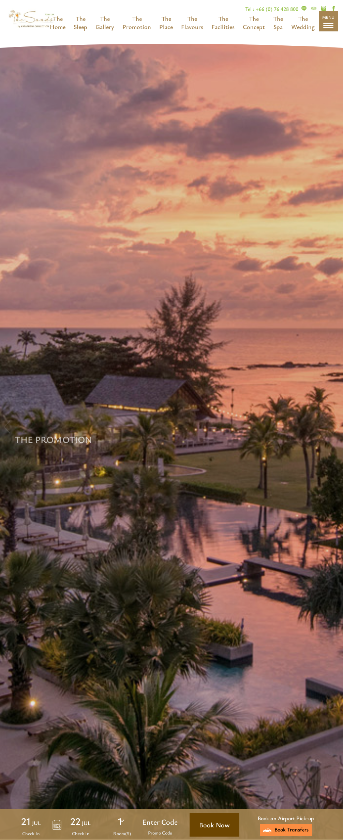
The (58, 18)
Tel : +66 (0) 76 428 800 (272, 9)
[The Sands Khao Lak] (304, 9)
